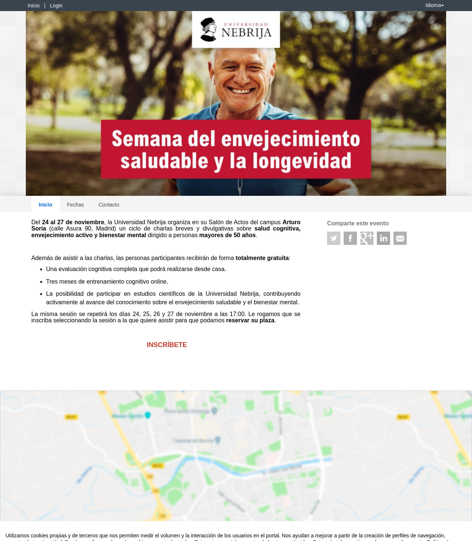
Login (56, 5)
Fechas (75, 205)
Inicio (34, 5)
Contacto (108, 205)
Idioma (435, 5)
